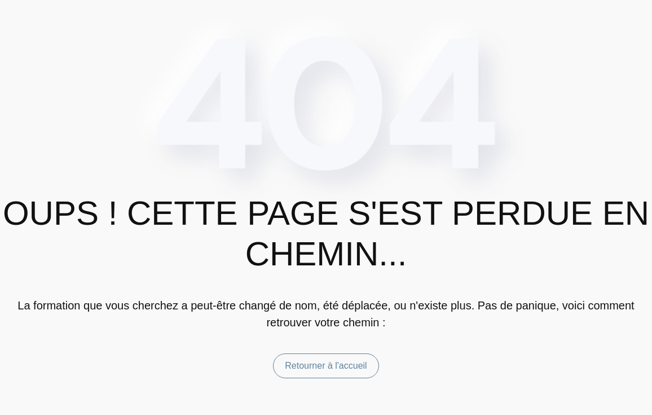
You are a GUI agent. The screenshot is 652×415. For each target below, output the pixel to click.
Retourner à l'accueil (326, 365)
